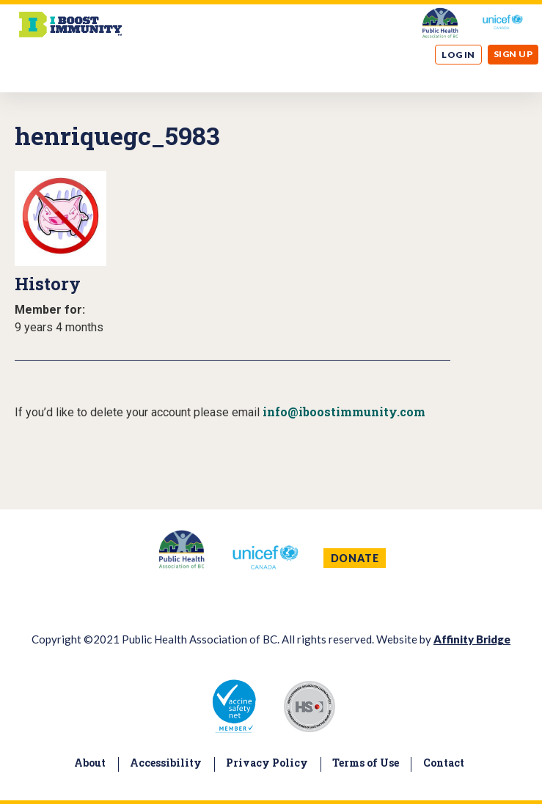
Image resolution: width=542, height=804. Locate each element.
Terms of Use (365, 763)
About (90, 763)
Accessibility (166, 763)
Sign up (513, 53)
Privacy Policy (267, 763)
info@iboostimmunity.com (344, 411)
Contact (443, 763)
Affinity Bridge (471, 639)
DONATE (355, 558)
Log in (458, 54)
